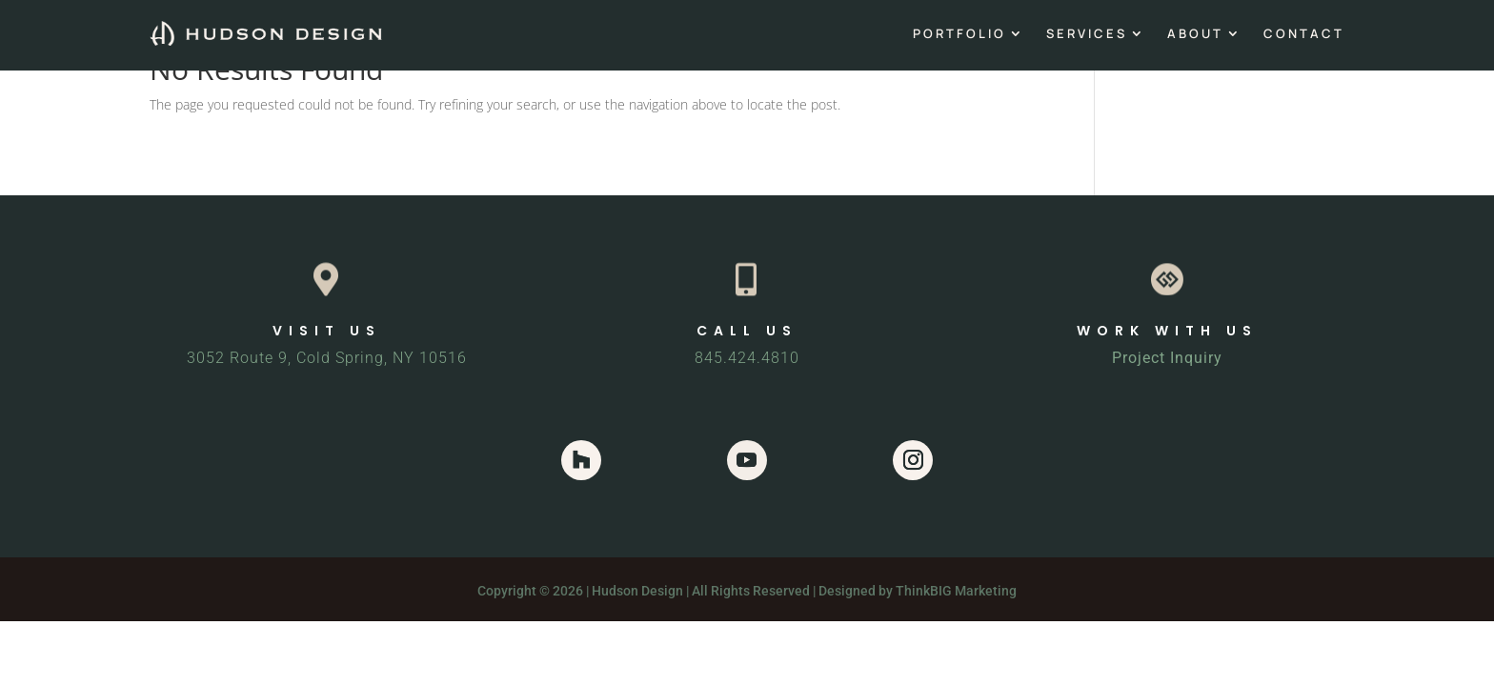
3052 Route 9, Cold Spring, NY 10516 (327, 358)
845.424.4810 (747, 358)
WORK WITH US (1167, 330)
